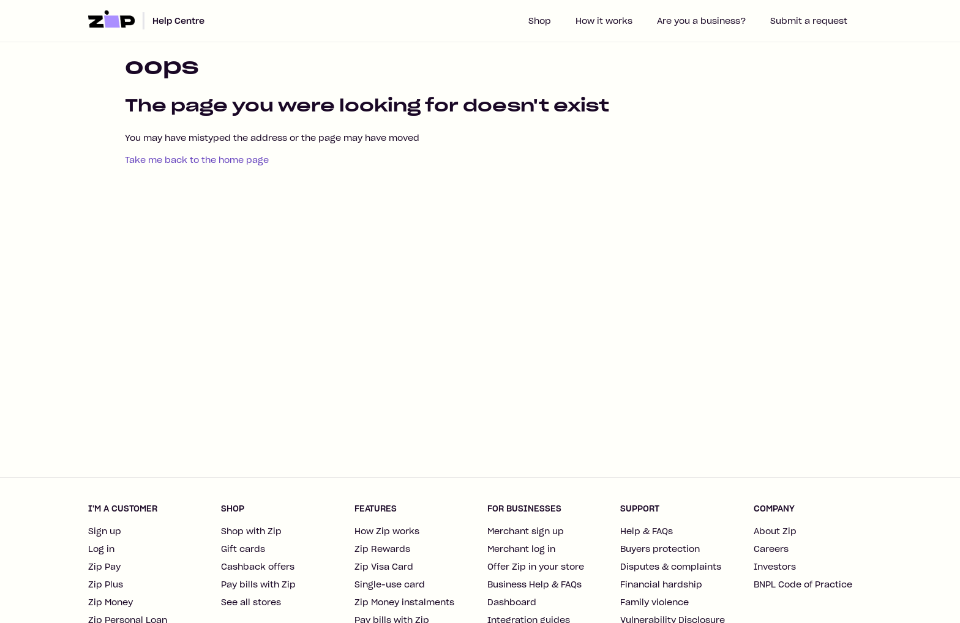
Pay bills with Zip (258, 584)
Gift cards (243, 548)
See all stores (251, 602)
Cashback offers (257, 566)
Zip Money (110, 602)
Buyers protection (660, 548)
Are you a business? (701, 20)
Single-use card (389, 584)
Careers (771, 548)
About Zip (775, 531)
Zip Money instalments (404, 602)
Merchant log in (521, 548)
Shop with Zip (251, 531)
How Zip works (386, 531)
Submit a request (808, 20)
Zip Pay (104, 566)
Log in (101, 548)
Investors (775, 566)
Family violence (654, 602)
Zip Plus (105, 584)
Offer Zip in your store (535, 566)
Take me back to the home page (197, 159)
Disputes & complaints (670, 566)
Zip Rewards (382, 548)
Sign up (104, 531)
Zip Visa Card (383, 566)
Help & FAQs (646, 531)
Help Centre (178, 20)
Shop (539, 20)
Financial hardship (661, 584)
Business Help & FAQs (534, 584)
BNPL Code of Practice (803, 584)
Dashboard (511, 602)
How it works (604, 20)
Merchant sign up (525, 531)
